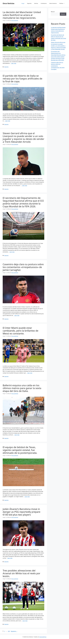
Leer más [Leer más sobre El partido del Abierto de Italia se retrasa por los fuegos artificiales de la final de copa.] (7, 121)
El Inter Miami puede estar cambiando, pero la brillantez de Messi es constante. (20, 330)
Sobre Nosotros (53, 3)
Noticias (36, 3)
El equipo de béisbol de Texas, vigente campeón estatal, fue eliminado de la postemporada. (20, 450)
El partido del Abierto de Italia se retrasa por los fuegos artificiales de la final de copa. (22, 78)
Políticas (62, 3)
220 (9, 631)
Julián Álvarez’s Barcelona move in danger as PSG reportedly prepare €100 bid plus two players (21, 511)
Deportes (29, 3)
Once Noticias (8, 3)
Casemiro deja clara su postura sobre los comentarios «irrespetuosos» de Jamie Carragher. (23, 267)
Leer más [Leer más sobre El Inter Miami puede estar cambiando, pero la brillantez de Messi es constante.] (29, 373)
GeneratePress (42, 637)
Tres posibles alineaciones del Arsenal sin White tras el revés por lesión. (21, 573)
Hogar (22, 3)
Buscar (53, 11)
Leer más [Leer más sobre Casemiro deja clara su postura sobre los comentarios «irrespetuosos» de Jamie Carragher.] (16, 315)
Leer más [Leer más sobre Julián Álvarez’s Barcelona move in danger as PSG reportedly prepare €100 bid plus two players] (9, 558)
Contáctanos (44, 3)
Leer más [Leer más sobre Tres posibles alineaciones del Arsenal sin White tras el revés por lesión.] (25, 620)
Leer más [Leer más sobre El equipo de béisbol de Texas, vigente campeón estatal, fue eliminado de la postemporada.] (27, 496)
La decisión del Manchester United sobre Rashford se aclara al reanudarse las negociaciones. (22, 15)
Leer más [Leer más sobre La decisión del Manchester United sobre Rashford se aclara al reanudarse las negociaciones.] (13, 63)
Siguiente (14, 631)
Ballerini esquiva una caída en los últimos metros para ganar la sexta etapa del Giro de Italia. (22, 388)
